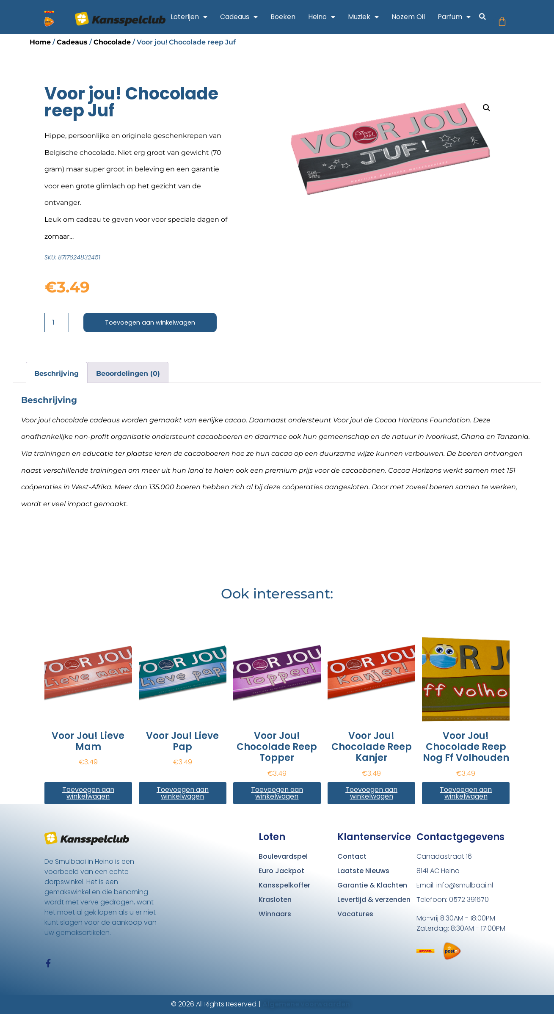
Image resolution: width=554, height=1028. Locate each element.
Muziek (370, 16)
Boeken (290, 17)
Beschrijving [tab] (56, 374)
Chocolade (112, 42)
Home (40, 42)
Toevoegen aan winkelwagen (153, 323)
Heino (328, 16)
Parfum (461, 16)
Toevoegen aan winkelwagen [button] (88, 793)
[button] (490, 18)
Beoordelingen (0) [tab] (128, 374)
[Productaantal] (56, 323)
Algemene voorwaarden (306, 1018)
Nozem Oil (415, 17)
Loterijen (196, 16)
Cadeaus (246, 16)
